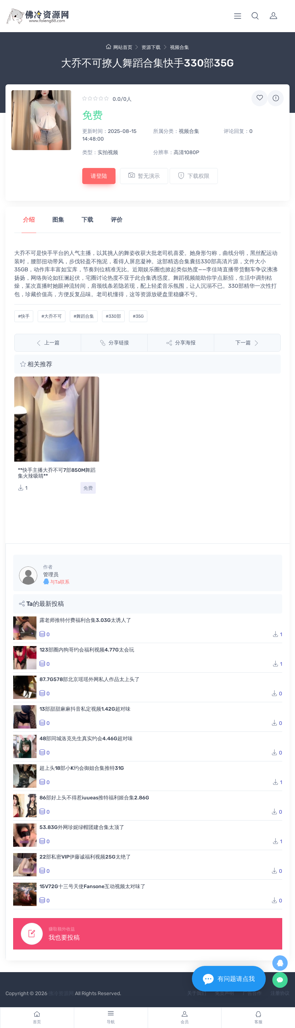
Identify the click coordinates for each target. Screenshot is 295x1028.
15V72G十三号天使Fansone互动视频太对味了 (92, 886)
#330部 (113, 316)
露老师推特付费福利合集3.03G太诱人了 (85, 620)
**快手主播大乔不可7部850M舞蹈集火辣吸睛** (56, 473)
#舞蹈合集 (83, 316)
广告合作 (252, 993)
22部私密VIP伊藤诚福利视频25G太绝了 (85, 857)
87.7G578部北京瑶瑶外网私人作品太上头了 (89, 679)
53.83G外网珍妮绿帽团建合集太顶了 (81, 827)
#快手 (24, 316)
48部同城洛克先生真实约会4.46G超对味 (86, 738)
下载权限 (193, 175)
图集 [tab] (58, 219)
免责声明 (224, 993)
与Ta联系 (56, 581)
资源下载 (150, 47)
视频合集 (179, 47)
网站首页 (119, 47)
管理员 (50, 575)
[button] (255, 16)
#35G (138, 316)
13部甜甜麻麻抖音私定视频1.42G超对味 (85, 709)
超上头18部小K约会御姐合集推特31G (81, 768)
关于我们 (196, 993)
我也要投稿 (64, 937)
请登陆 (99, 176)
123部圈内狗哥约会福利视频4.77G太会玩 (86, 650)
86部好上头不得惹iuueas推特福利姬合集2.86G (94, 798)
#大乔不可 (51, 316)
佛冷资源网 (61, 993)
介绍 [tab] (29, 219)
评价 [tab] (116, 219)
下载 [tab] (87, 219)
